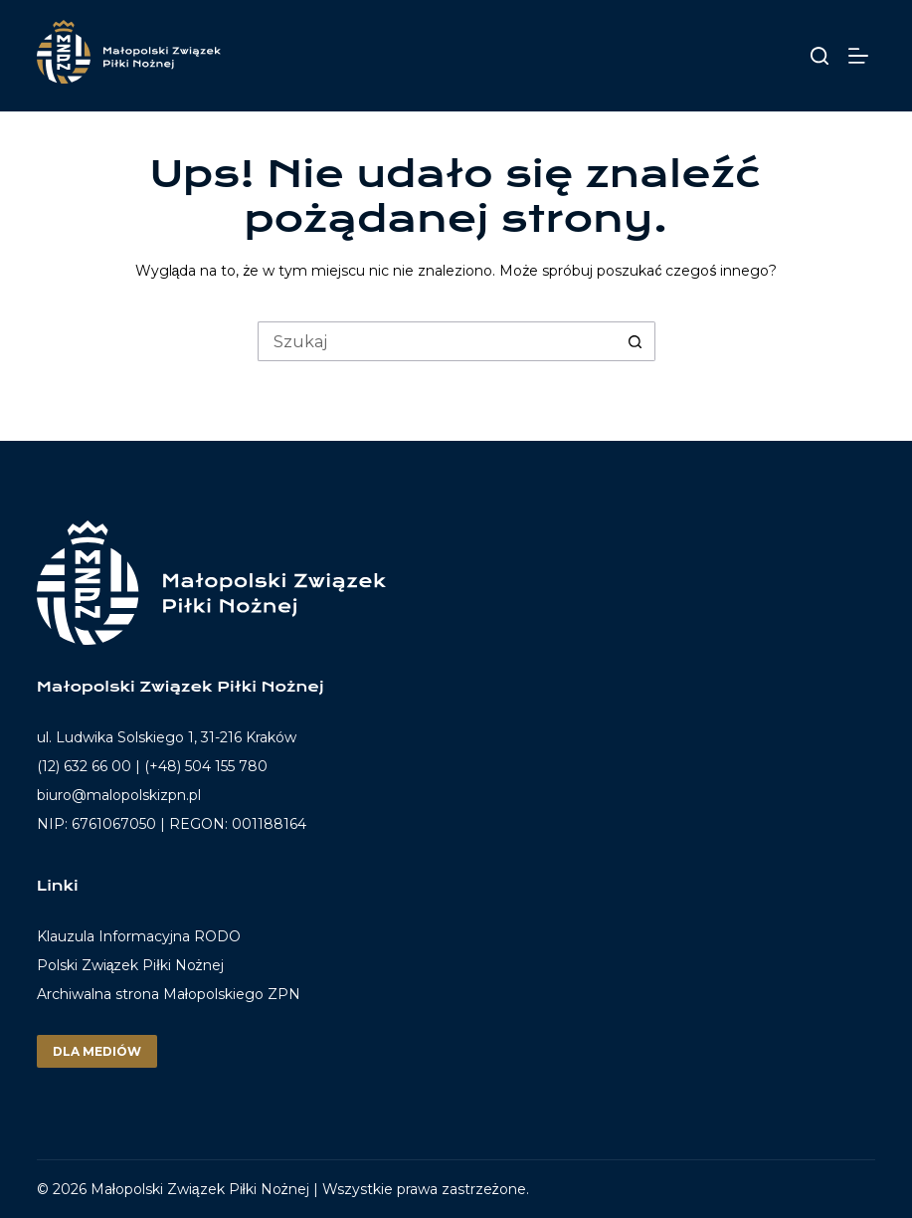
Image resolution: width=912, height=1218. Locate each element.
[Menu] (861, 56)
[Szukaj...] (437, 341)
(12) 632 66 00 (84, 766)
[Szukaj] (819, 56)
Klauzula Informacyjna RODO (139, 936)
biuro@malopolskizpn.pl (119, 795)
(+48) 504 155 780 (206, 766)
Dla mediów (97, 1051)
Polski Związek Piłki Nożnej (130, 965)
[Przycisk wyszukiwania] (635, 341)
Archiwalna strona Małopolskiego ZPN (168, 994)
